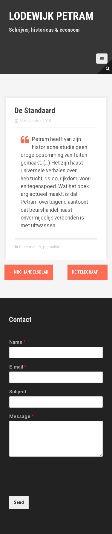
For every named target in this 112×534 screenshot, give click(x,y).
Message (21, 416)
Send (19, 502)
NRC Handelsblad (28, 272)
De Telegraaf (87, 272)
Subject (17, 392)
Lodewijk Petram (51, 16)
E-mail (17, 367)
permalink (51, 247)
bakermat (27, 247)
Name (17, 342)
